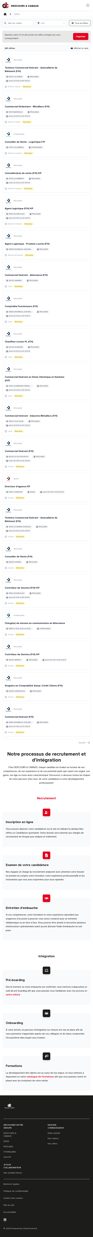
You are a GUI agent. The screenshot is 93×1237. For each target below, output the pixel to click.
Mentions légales (11, 1184)
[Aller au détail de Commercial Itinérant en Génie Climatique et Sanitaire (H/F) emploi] (46, 381)
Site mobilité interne (12, 1173)
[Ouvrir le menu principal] (88, 5)
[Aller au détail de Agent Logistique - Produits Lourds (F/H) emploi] (46, 244)
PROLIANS (8, 1146)
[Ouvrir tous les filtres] (80, 23)
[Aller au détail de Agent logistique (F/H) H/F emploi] (46, 211)
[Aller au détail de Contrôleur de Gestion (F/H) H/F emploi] (46, 590)
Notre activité (54, 1133)
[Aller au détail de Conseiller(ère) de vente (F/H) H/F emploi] (46, 176)
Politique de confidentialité (15, 1191)
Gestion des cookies (13, 1198)
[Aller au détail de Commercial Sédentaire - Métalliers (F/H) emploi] (46, 109)
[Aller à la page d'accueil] (20, 5)
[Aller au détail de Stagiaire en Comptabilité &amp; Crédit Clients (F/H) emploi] (46, 686)
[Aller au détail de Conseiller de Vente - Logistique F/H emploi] (46, 142)
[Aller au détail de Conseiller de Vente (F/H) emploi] (46, 557)
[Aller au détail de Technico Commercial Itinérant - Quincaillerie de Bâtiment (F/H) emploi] (46, 72)
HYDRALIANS (9, 1152)
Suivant (84, 742)
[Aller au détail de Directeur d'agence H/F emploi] (46, 487)
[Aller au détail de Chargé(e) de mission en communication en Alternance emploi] (46, 624)
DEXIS (6, 1141)
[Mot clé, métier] (17, 23)
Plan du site (8, 1205)
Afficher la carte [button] (79, 48)
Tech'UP (7, 1157)
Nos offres (52, 1143)
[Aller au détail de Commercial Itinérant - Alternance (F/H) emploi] (46, 276)
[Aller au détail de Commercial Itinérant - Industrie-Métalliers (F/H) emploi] (46, 418)
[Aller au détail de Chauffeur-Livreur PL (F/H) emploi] (46, 344)
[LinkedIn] (4, 1219)
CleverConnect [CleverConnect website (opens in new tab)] (30, 1228)
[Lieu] (48, 23)
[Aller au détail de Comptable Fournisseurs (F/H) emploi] (46, 309)
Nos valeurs (53, 1138)
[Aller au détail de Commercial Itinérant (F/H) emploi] (46, 454)
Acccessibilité (9, 1212)
